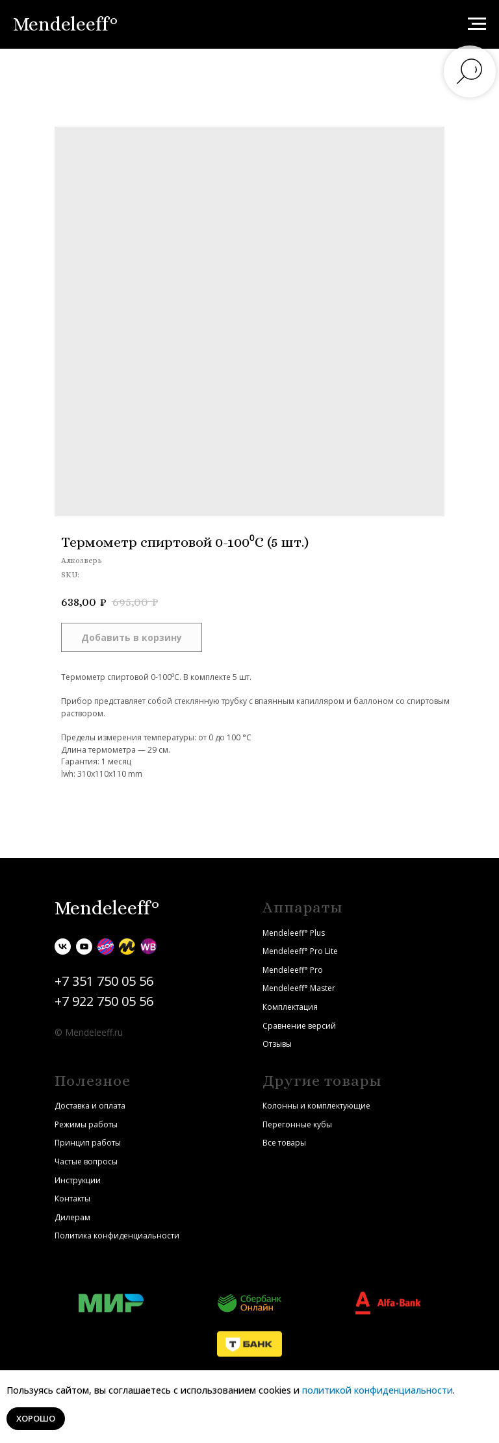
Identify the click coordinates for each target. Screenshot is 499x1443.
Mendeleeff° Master (298, 988)
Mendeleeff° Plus (293, 932)
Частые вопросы (86, 1161)
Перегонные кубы (297, 1124)
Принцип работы (88, 1142)
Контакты (72, 1198)
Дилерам (72, 1217)
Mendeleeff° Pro (292, 969)
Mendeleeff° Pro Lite (300, 951)
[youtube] (84, 946)
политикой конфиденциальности (377, 1390)
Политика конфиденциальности (117, 1235)
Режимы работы (86, 1124)
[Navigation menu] (477, 24)
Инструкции (78, 1180)
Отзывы (277, 1043)
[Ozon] (105, 946)
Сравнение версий (299, 1025)
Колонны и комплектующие (316, 1105)
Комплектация (290, 1006)
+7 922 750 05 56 (104, 1001)
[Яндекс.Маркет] (127, 946)
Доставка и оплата (90, 1105)
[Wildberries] (148, 946)
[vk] (63, 946)
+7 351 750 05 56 (104, 981)
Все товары (284, 1142)
